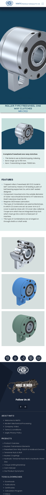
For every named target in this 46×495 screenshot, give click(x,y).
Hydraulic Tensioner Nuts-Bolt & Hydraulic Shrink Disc (24, 460)
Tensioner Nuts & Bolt (13, 452)
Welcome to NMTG (12, 420)
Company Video (11, 426)
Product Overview (11, 443)
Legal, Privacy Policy (13, 433)
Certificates (9, 488)
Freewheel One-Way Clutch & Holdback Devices (24, 449)
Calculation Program (13, 491)
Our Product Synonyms (14, 471)
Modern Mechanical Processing (17, 423)
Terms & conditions (12, 429)
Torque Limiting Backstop (14, 465)
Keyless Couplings (11, 455)
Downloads (9, 481)
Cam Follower (10, 468)
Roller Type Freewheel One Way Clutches (23, 107)
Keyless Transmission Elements (17, 446)
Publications (9, 484)
